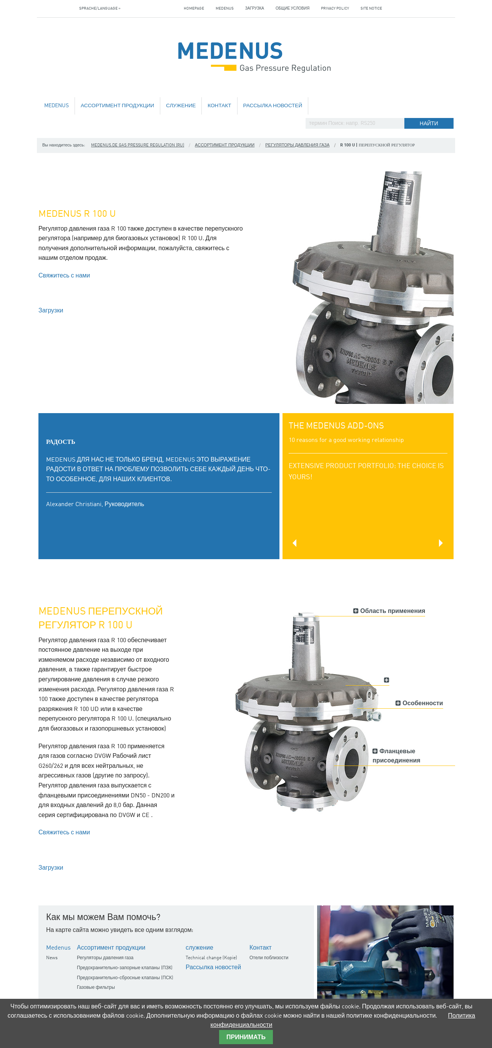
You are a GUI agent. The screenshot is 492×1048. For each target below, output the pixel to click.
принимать (246, 1038)
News (52, 958)
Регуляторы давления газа (297, 145)
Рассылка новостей (273, 105)
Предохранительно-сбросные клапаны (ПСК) (125, 978)
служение (181, 105)
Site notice (371, 8)
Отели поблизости (268, 958)
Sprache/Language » (100, 8)
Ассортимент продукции (117, 105)
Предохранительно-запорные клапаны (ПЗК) (125, 968)
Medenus (225, 8)
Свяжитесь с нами (64, 276)
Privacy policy (335, 8)
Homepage (194, 8)
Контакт (219, 105)
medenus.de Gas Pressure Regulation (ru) (137, 145)
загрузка (254, 8)
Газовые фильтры (96, 987)
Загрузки (50, 311)
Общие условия (292, 8)
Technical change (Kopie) (211, 958)
